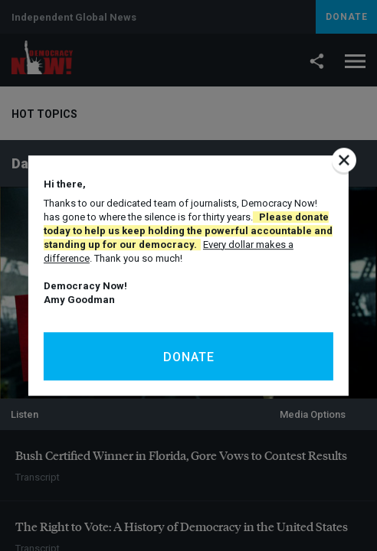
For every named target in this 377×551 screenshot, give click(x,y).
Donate (189, 357)
